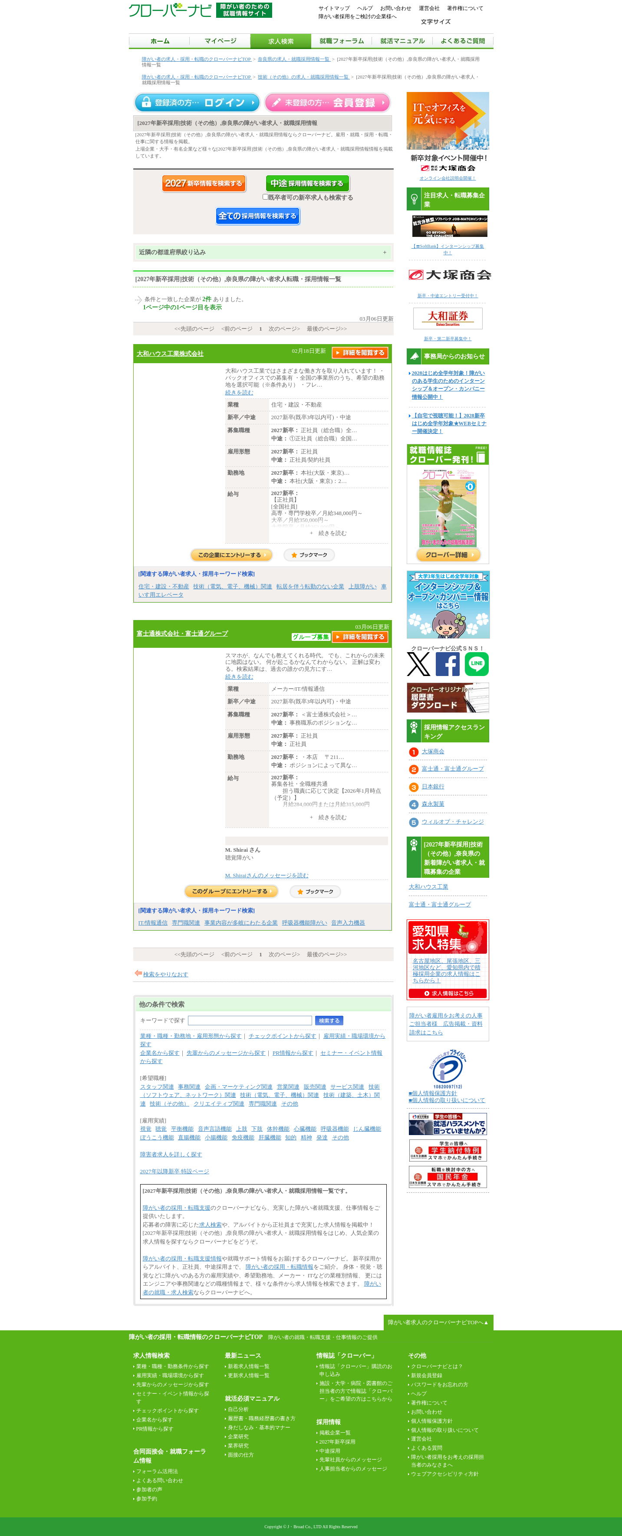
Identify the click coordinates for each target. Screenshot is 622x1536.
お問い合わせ (395, 8)
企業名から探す (160, 1053)
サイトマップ (334, 8)
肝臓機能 (270, 1137)
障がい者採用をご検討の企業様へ (358, 16)
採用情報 (328, 1422)
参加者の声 (149, 1490)
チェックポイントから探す (282, 1036)
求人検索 (210, 1224)
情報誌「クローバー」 (346, 1355)
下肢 (257, 1129)
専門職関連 (186, 922)
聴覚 (161, 1129)
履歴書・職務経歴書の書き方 (262, 1418)
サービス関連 (347, 1086)
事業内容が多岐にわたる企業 (241, 922)
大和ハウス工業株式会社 (170, 353)
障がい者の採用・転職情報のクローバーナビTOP (196, 1336)
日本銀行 (433, 786)
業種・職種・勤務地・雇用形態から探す (191, 1036)
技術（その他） (169, 1103)
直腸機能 (189, 1137)
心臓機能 (305, 1129)
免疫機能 (243, 1137)
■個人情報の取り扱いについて (447, 1100)
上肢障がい (363, 586)
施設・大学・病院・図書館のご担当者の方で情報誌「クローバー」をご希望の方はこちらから (355, 1391)
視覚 (145, 1129)
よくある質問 (426, 1448)
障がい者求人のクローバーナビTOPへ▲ (438, 1322)
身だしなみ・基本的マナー (259, 1427)
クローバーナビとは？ (437, 1366)
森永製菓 (433, 804)
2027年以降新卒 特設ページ (174, 1171)
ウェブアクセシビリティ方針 (445, 1474)
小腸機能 (216, 1137)
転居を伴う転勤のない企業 (310, 586)
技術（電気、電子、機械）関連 (232, 586)
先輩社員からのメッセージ (350, 1460)
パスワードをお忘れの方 (439, 1385)
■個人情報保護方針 (433, 1093)
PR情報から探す (293, 1053)
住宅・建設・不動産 (163, 586)
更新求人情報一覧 (249, 1375)
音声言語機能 (215, 1129)
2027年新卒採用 (337, 1442)
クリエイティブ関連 (219, 1103)
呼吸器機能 (335, 1129)
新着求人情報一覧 (249, 1366)
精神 (306, 1137)
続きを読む (239, 392)
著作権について (465, 8)
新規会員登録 (426, 1375)
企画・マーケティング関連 (239, 1086)
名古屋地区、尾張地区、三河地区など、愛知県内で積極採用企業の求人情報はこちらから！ (446, 971)
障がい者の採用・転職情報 (279, 1267)
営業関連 (288, 1086)
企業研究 (238, 1437)
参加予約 (146, 1499)
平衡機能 (182, 1129)
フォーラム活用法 (157, 1471)
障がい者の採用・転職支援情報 (182, 1258)
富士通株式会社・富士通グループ (182, 633)
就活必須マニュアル (252, 1398)
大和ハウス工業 (428, 886)
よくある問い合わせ (159, 1480)
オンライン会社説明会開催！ (448, 178)
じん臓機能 (367, 1129)
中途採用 (329, 1451)
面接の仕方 (241, 1455)
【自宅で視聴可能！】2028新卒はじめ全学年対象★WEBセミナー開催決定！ (449, 423)
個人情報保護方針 (432, 1421)
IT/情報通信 (153, 922)
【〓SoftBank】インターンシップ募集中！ (450, 246)
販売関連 (315, 1086)
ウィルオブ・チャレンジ (453, 821)
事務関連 (189, 1086)
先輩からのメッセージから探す (226, 1053)
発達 (322, 1137)
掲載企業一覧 (335, 1433)
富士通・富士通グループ (453, 768)
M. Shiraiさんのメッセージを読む (267, 875)
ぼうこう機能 (157, 1137)
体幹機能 (278, 1129)
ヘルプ (365, 8)
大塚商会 (433, 751)
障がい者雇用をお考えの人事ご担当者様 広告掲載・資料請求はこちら (446, 1024)
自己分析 (238, 1409)
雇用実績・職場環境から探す (170, 1375)
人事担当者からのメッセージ (353, 1469)
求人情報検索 (151, 1355)
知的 (290, 1137)
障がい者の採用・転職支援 (177, 1208)
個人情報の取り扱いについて (445, 1430)
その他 (289, 1103)
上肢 (241, 1129)
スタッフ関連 (157, 1086)
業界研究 (238, 1446)
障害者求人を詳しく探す (171, 1154)
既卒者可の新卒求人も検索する (308, 197)
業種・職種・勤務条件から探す (172, 1366)
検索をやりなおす (165, 974)
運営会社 (429, 8)
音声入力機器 (348, 922)
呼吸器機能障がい (304, 922)
